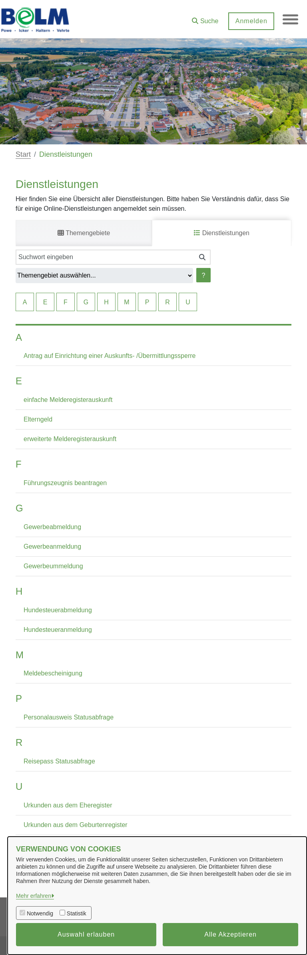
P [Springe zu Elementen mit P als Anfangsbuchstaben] (147, 302)
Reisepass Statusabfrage (59, 761)
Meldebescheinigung (53, 673)
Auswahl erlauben (86, 934)
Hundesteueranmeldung (58, 629)
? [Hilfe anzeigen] (203, 275)
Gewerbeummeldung (53, 566)
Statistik (76, 913)
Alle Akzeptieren (230, 934)
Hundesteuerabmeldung (58, 610)
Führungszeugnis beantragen (65, 482)
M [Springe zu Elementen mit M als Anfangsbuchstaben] (126, 302)
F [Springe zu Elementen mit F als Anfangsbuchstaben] (66, 302)
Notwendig (40, 913)
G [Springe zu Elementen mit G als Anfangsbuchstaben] (86, 302)
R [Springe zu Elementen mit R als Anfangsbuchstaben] (167, 302)
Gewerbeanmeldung (52, 546)
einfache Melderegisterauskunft (68, 399)
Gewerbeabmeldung (52, 526)
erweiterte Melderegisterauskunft (70, 439)
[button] (204, 18)
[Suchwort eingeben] (105, 257)
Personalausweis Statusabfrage (69, 717)
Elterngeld (38, 419)
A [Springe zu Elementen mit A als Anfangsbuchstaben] (25, 302)
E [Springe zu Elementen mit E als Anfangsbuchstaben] (45, 302)
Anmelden (251, 21)
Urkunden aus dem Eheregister (68, 805)
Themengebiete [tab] (84, 233)
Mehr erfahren (33, 896)
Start (23, 154)
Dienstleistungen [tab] (221, 233)
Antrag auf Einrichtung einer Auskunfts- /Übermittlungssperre (109, 355)
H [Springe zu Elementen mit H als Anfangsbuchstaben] (106, 302)
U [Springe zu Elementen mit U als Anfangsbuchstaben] (187, 302)
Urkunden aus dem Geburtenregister (76, 824)
